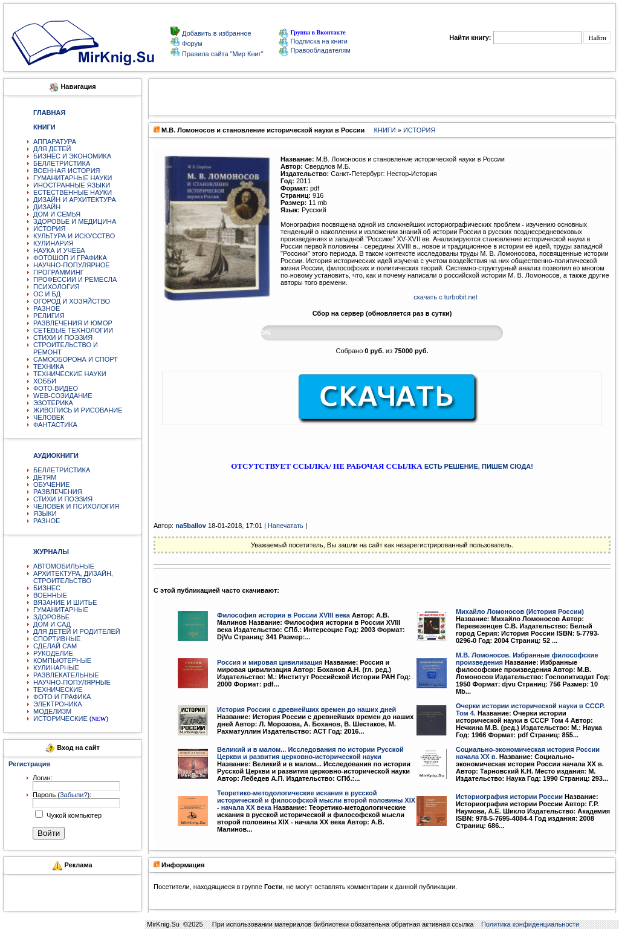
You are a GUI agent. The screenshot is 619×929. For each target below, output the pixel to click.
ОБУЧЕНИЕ (51, 484)
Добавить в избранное (215, 33)
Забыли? (74, 794)
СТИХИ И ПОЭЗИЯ (62, 337)
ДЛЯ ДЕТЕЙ (52, 148)
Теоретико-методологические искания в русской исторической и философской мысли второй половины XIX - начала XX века (316, 800)
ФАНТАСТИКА (55, 424)
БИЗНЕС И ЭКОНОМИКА (72, 156)
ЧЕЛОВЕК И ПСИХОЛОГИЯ (76, 506)
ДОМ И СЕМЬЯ (56, 214)
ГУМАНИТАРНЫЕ (60, 609)
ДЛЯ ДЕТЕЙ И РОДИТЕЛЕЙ (76, 631)
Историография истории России (509, 796)
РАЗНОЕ (46, 308)
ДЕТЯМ (44, 477)
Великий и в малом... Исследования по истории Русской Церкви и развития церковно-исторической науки (310, 753)
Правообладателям (314, 50)
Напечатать (285, 525)
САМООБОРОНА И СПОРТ (75, 359)
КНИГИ (385, 130)
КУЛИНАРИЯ (53, 243)
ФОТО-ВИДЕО (55, 388)
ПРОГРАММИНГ (58, 272)
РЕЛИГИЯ (49, 315)
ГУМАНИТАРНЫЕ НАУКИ (72, 177)
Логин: (43, 777)
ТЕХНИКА (48, 366)
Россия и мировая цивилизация (270, 662)
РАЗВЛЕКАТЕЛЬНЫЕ (66, 675)
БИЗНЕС (46, 588)
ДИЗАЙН (46, 206)
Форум (191, 43)
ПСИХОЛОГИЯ (56, 286)
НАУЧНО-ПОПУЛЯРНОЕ (71, 265)
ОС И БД (46, 294)
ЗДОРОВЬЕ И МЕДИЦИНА (74, 221)
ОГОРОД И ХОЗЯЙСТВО (71, 301)
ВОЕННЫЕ (50, 595)
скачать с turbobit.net (445, 297)
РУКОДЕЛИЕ (53, 653)
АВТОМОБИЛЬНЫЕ (63, 566)
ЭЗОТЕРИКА (53, 402)
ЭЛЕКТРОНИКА (57, 704)
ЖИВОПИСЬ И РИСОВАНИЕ (78, 410)
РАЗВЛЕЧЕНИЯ (57, 491)
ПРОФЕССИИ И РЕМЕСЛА (75, 279)
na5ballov (190, 525)
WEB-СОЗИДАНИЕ (62, 395)
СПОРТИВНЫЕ (56, 638)
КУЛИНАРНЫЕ (56, 667)
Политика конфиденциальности (530, 924)
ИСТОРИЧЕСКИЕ (60, 718)
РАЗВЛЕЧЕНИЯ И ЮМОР (72, 323)
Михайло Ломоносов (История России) (520, 611)
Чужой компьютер (73, 815)
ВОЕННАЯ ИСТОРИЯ (66, 170)
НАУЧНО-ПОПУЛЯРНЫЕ (72, 682)
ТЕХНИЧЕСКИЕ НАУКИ (69, 373)
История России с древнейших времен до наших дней (306, 709)
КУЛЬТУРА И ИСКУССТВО (74, 236)
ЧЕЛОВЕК (49, 417)
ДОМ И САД (52, 624)
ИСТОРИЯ (49, 228)
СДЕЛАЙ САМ (55, 646)
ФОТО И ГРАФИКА (62, 696)
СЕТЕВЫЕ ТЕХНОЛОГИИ (73, 330)
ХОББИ (44, 381)
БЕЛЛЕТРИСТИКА (61, 163)
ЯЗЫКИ (45, 513)
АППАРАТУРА (54, 141)
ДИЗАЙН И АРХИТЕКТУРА (74, 199)
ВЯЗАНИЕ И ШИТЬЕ (65, 602)
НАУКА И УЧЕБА (59, 250)
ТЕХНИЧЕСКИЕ (58, 689)
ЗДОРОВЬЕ (51, 617)
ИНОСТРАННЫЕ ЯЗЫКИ (71, 185)
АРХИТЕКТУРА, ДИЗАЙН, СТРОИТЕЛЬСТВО (73, 577)
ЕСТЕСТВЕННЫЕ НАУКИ (72, 192)
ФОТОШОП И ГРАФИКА (70, 257)
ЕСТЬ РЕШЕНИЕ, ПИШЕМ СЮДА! (478, 466)
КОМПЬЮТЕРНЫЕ (62, 660)
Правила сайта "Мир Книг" (222, 53)
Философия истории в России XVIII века (283, 615)
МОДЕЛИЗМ (52, 711)
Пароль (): (62, 794)
